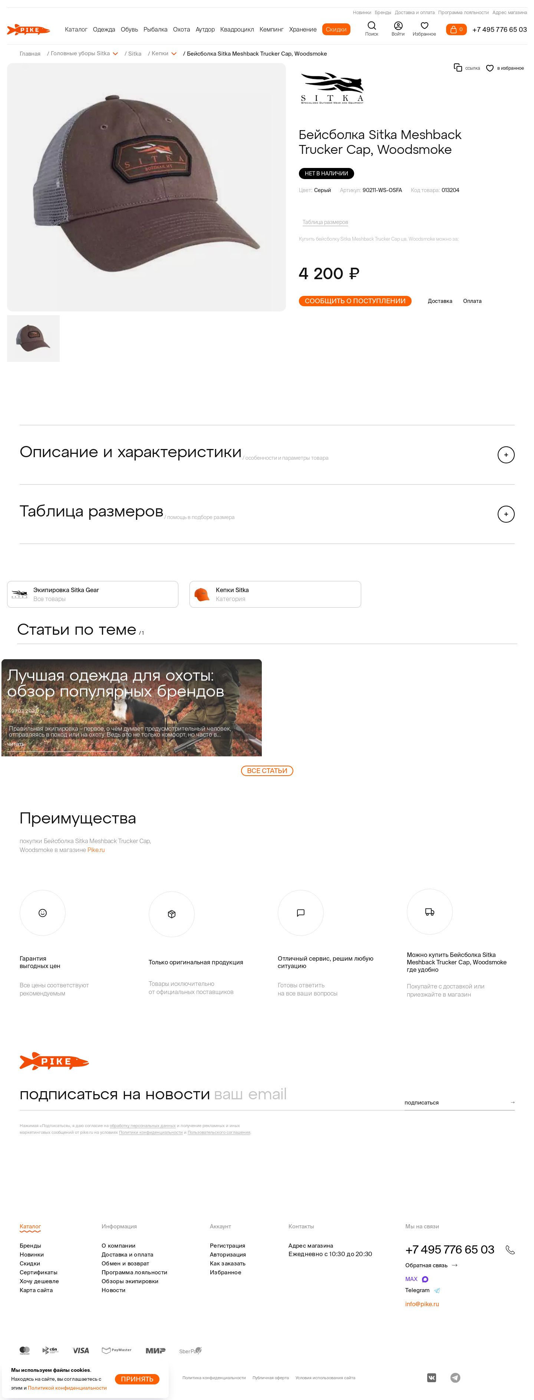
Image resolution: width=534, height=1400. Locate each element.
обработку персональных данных (143, 1125)
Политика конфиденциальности (214, 1377)
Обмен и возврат (125, 1263)
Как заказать (228, 1263)
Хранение (303, 29)
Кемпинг (272, 29)
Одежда (104, 29)
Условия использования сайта (325, 1377)
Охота (181, 29)
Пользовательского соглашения (219, 1132)
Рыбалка (156, 29)
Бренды (383, 13)
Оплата (472, 301)
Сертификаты (38, 1272)
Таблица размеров (325, 222)
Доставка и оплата (415, 13)
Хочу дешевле (39, 1281)
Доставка (440, 301)
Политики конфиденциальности (151, 1132)
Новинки (362, 13)
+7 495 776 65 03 (499, 29)
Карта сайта (36, 1290)
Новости (113, 1290)
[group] (146, 187)
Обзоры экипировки (130, 1281)
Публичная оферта (271, 1377)
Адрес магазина (509, 13)
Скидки (336, 29)
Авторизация (228, 1254)
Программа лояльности (463, 13)
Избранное (225, 1272)
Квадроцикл (237, 29)
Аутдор (205, 29)
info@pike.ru (422, 1303)
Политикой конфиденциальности (67, 1388)
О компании (118, 1245)
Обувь (129, 29)
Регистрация (227, 1245)
